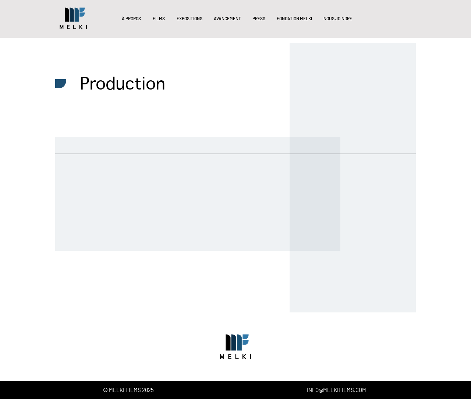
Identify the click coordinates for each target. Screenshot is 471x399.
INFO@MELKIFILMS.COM (336, 389)
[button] (131, 18)
